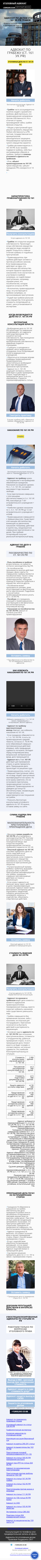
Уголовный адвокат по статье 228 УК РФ (19, 1425)
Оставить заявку (20, 655)
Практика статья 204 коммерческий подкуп (15, 1516)
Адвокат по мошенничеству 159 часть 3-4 (19, 1521)
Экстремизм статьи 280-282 (18, 1512)
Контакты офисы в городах (20, 1528)
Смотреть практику (20, 415)
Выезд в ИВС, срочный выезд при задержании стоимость (20, 1382)
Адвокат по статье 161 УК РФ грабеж (18, 1479)
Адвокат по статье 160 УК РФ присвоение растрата (18, 1459)
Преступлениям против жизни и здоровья (20, 1490)
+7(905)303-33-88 (9, 7)
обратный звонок (23, 7)
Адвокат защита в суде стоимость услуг (20, 1390)
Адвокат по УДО (13, 1503)
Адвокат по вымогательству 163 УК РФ (19, 1448)
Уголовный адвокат (14, 3)
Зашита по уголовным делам (20, 1404)
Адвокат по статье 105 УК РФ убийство (18, 1507)
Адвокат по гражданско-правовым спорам (16, 1420)
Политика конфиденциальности (20, 1555)
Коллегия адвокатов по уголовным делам (16, 1434)
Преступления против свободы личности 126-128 (19, 1474)
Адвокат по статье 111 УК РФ (18, 1494)
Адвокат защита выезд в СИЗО (20, 1397)
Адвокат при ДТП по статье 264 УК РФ (19, 1464)
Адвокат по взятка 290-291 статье (20, 1444)
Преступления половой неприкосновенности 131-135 (19, 1453)
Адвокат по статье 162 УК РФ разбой (18, 1485)
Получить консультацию (20, 233)
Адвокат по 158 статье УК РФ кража (18, 1499)
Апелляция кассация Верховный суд (20, 1439)
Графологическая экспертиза (18, 1430)
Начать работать (20, 100)
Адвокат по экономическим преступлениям (18, 1469)
